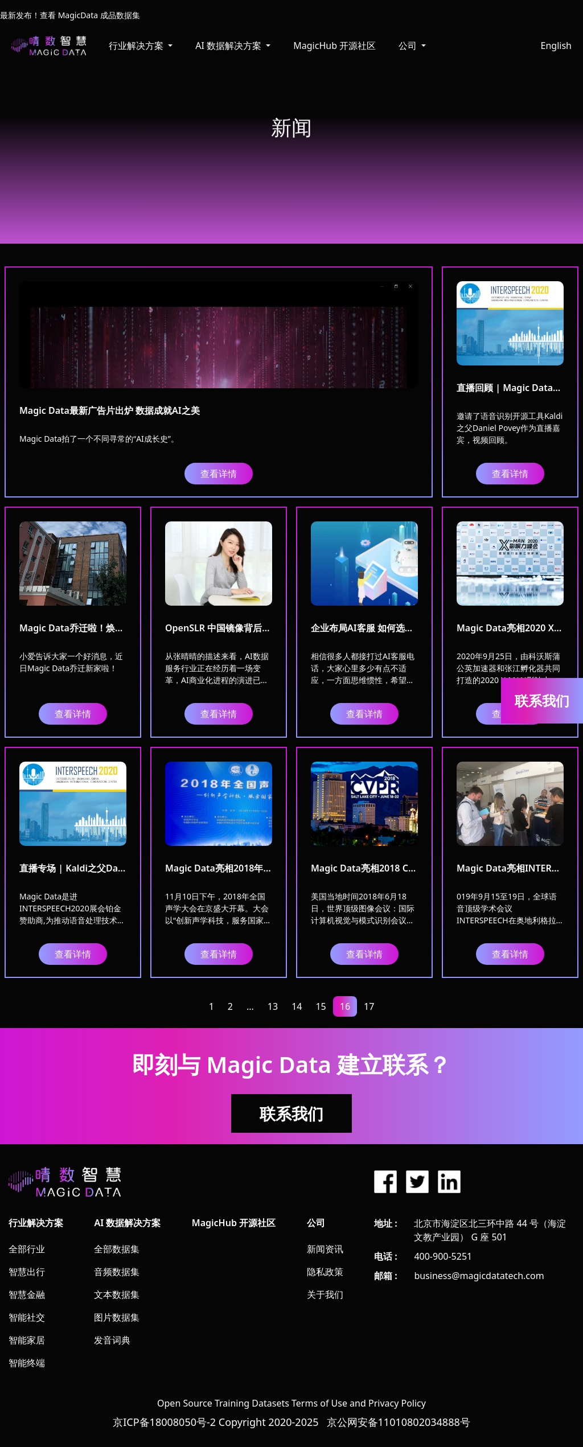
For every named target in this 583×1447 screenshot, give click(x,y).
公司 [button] (409, 45)
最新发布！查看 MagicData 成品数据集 (70, 15)
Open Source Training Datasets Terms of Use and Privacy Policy (291, 1403)
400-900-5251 (443, 1256)
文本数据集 (116, 1294)
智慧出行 (27, 1271)
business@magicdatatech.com (479, 1275)
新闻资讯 (325, 1249)
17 (369, 1006)
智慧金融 (27, 1294)
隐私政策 (325, 1271)
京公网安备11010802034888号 (398, 1422)
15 (320, 1006)
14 (297, 1006)
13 (273, 1006)
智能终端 (27, 1362)
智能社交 (27, 1317)
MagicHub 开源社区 (334, 45)
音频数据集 (116, 1271)
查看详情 (218, 473)
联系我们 (291, 1113)
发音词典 (112, 1340)
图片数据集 (116, 1317)
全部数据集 (116, 1249)
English (556, 45)
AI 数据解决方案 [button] (229, 45)
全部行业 (27, 1249)
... (250, 1006)
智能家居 (27, 1340)
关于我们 (325, 1294)
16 (345, 1006)
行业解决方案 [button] (137, 45)
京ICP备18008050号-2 (164, 1422)
